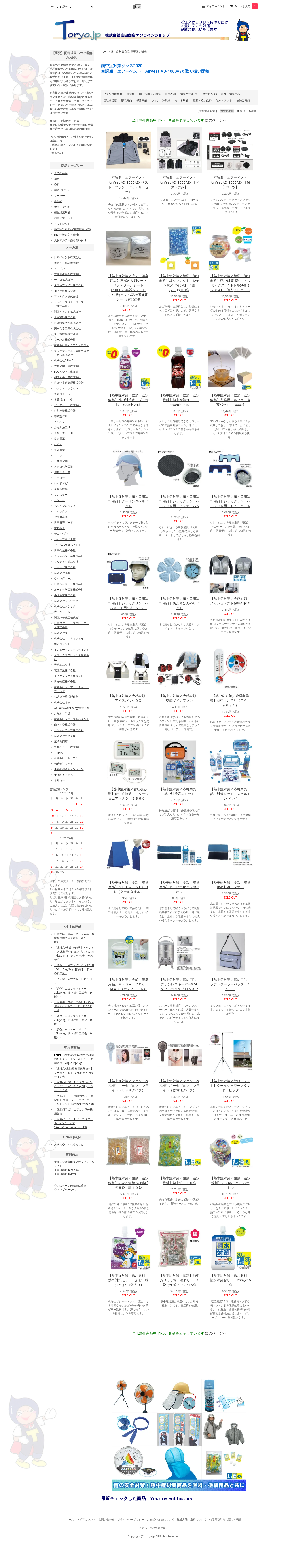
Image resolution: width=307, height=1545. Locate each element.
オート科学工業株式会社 (69, 589)
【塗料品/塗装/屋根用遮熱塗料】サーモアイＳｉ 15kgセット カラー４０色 (74, 1073)
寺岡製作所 (61, 416)
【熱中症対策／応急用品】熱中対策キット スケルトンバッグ (230, 794)
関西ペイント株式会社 (67, 312)
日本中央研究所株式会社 (69, 383)
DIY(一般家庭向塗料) (66, 235)
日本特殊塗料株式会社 (67, 323)
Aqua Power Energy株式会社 (71, 708)
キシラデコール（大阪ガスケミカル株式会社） (71, 353)
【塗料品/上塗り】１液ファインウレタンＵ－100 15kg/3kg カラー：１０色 (73, 1086)
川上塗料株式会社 (65, 291)
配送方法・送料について (191, 1519)
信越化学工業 (62, 472)
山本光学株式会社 (65, 725)
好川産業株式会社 (65, 411)
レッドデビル (62, 483)
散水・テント (224, 100)
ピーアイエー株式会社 (67, 405)
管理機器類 (110, 100)
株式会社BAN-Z (63, 360)
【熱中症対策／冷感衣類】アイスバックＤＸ (128, 698)
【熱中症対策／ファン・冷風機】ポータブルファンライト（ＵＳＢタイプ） (128, 1085)
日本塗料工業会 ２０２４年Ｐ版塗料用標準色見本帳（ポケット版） (74, 938)
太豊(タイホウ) (63, 399)
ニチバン (59, 422)
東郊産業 (59, 450)
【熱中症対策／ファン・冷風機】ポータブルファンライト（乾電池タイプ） (179, 1085)
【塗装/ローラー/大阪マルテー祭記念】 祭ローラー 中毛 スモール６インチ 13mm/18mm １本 (74, 1100)
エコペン (59, 268)
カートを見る (246, 6)
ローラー (59, 195)
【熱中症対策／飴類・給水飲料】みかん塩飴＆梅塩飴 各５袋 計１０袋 (128, 1183)
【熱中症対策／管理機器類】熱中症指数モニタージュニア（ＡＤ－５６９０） (128, 794)
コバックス (61, 511)
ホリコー (59, 780)
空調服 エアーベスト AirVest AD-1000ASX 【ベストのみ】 (179, 182)
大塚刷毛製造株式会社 (67, 274)
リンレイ (59, 500)
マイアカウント (215, 6)
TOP (103, 51)
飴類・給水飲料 (202, 100)
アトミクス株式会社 (66, 296)
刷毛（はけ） (62, 190)
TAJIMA (58, 752)
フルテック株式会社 (66, 562)
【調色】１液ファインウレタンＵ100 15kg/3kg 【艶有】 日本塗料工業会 (74, 969)
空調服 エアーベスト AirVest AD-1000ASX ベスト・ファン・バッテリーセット (128, 184)
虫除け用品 (243, 100)
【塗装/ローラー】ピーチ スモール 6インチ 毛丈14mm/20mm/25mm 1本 (73, 1123)
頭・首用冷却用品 (150, 94)
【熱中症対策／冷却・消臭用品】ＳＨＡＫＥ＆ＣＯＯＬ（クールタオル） (128, 887)
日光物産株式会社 (65, 681)
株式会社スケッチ (65, 606)
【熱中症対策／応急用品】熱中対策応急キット (179, 791)
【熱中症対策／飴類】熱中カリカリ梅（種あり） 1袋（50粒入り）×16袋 (179, 1280)
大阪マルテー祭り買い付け (70, 240)
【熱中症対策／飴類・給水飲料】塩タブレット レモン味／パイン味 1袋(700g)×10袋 (179, 282)
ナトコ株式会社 (63, 280)
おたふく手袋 (62, 713)
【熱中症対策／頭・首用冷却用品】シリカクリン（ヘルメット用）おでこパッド (230, 501)
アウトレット (62, 223)
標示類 (131, 94)
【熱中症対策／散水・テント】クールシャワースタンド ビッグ (230, 1085)
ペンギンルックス (65, 506)
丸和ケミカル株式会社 (67, 747)
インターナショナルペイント (71, 649)
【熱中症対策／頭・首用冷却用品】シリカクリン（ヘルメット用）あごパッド (128, 603)
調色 (56, 179)
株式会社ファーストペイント (71, 719)
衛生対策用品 (62, 212)
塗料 (56, 184)
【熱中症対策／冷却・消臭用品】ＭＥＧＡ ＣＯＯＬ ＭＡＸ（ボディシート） (130, 984)
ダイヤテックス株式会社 (69, 676)
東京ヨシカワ (62, 394)
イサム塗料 (61, 489)
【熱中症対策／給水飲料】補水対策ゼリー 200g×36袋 (230, 1280)
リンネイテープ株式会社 (69, 730)
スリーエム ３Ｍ (64, 433)
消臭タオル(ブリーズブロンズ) (198, 94)
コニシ (58, 455)
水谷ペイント (62, 644)
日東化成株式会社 (65, 550)
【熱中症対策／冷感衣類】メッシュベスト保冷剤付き (230, 600)
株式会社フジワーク (66, 601)
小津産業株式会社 (65, 595)
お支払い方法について (160, 1519)
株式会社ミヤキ (63, 763)
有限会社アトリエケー (67, 758)
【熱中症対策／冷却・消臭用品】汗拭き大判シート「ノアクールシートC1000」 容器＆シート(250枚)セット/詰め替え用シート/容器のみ (128, 287)
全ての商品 (61, 173)
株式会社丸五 (62, 573)
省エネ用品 (181, 100)
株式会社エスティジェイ (69, 638)
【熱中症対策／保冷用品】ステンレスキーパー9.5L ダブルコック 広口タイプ (180, 984)
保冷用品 (141, 100)
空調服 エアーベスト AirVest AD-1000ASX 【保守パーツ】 (230, 182)
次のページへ (216, 120)
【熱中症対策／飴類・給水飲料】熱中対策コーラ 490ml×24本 (179, 400)
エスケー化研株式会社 (67, 263)
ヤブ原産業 (61, 517)
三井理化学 (61, 461)
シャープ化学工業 (65, 539)
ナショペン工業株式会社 (69, 556)
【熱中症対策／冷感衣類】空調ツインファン (179, 698)
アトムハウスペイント (67, 545)
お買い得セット (63, 218)
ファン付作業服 (112, 94)
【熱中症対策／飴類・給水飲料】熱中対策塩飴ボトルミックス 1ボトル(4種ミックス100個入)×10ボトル (230, 282)
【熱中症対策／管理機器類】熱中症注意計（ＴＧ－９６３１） (230, 700)
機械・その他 (62, 207)
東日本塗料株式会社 (66, 334)
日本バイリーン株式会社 (69, 584)
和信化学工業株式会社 (67, 377)
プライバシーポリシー (130, 1519)
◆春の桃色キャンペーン (69, 769)
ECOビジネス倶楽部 (66, 371)
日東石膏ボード (63, 522)
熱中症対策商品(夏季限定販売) (129, 51)
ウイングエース (63, 578)
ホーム (70, 1519)
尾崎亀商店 (61, 741)
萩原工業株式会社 (65, 670)
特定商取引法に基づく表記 (225, 1519)
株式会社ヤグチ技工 (66, 736)
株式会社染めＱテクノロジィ (71, 345)
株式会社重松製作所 (66, 697)
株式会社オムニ (63, 702)
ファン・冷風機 (161, 100)
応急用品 (126, 100)
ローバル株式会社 (65, 339)
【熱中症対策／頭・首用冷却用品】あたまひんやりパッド (179, 603)
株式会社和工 (62, 633)
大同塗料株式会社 (65, 317)
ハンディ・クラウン (66, 388)
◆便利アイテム (63, 775)
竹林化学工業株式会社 (67, 366)
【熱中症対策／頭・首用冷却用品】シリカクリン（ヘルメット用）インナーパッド (179, 503)
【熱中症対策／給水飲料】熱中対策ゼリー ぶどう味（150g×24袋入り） (128, 1280)
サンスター (61, 494)
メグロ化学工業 (63, 466)
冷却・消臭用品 (230, 94)
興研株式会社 (62, 665)
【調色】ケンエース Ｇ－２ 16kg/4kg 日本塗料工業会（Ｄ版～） (73, 1033)
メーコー (59, 478)
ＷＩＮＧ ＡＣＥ (65, 612)
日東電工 (59, 439)
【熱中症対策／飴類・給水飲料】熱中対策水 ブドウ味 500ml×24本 (128, 400)
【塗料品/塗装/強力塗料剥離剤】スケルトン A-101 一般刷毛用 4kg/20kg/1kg (74, 1059)
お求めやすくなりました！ (70, 1144)
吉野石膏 (59, 528)
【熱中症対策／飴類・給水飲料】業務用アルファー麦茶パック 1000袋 (230, 400)
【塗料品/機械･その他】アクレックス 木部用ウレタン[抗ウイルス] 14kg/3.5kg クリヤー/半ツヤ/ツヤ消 (74, 954)
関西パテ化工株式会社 (67, 617)
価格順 (241, 111)
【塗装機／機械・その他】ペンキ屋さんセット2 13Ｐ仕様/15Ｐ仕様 (74, 1006)
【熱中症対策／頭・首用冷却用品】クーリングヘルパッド (128, 501)
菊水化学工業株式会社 (67, 328)
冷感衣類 (170, 94)
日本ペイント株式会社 (67, 257)
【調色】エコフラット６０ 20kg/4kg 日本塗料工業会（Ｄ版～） (73, 1020)
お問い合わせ (106, 1519)
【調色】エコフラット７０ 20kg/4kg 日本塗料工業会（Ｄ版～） (73, 992)
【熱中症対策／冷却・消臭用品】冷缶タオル (230, 884)
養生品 (58, 201)
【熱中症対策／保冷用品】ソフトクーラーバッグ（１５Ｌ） (230, 984)
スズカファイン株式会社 (69, 285)
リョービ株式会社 (65, 567)
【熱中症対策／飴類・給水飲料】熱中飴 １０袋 (179, 1180)
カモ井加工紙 (62, 427)
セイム (58, 444)
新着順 (252, 111)
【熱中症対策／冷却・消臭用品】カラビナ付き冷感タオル (179, 887)
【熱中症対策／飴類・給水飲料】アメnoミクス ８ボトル (230, 1183)
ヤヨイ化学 (61, 534)
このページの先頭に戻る (153, 1528)
